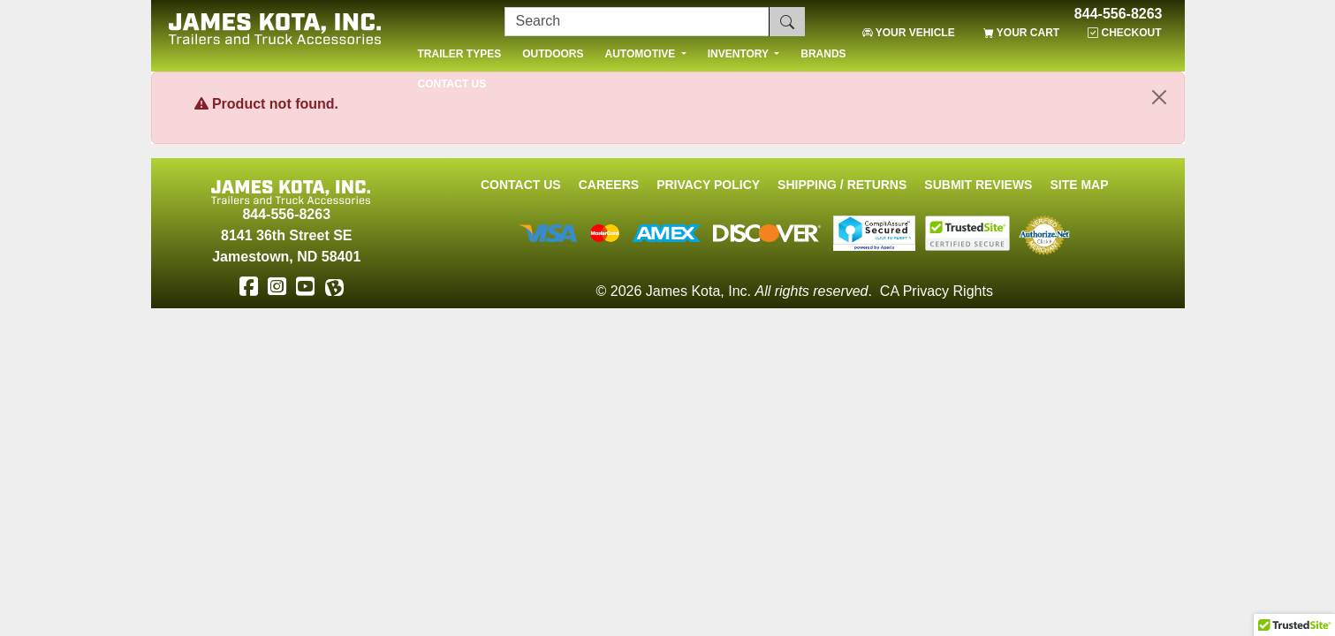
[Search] (637, 21)
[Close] (1159, 97)
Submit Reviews (978, 185)
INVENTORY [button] (739, 54)
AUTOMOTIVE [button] (642, 54)
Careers (609, 185)
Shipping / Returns (841, 185)
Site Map (1079, 185)
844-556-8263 (1118, 14)
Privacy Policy (708, 185)
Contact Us (521, 185)
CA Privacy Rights (936, 291)
